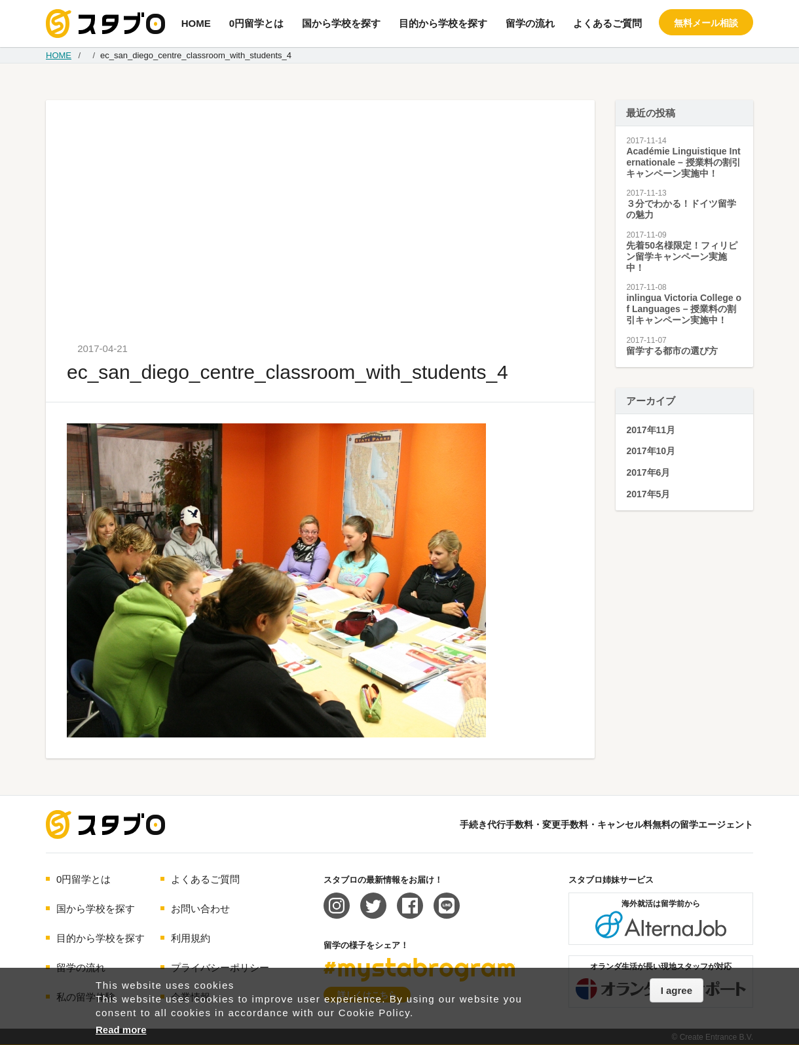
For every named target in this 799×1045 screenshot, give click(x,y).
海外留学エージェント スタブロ (105, 824)
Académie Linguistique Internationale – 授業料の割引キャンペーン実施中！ (683, 162)
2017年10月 (650, 451)
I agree (676, 990)
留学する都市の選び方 (672, 350)
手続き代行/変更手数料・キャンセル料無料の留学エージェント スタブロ (105, 23)
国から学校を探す (341, 23)
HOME (196, 23)
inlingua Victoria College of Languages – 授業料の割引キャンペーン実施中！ (683, 308)
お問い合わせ (200, 908)
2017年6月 (648, 472)
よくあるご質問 (607, 23)
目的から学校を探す (443, 23)
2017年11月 (650, 430)
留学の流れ (530, 23)
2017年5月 (648, 494)
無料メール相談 (706, 23)
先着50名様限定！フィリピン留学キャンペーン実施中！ (681, 256)
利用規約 (190, 938)
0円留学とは (256, 23)
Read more (121, 1030)
